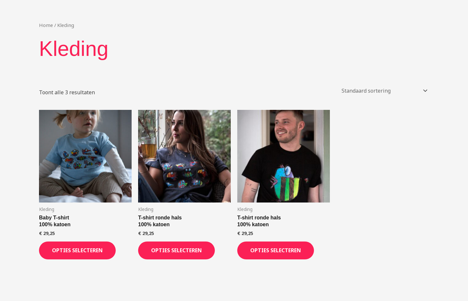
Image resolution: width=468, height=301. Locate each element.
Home (46, 25)
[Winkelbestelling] (383, 91)
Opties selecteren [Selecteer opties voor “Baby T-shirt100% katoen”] (77, 250)
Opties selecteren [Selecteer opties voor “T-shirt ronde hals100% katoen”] (176, 250)
